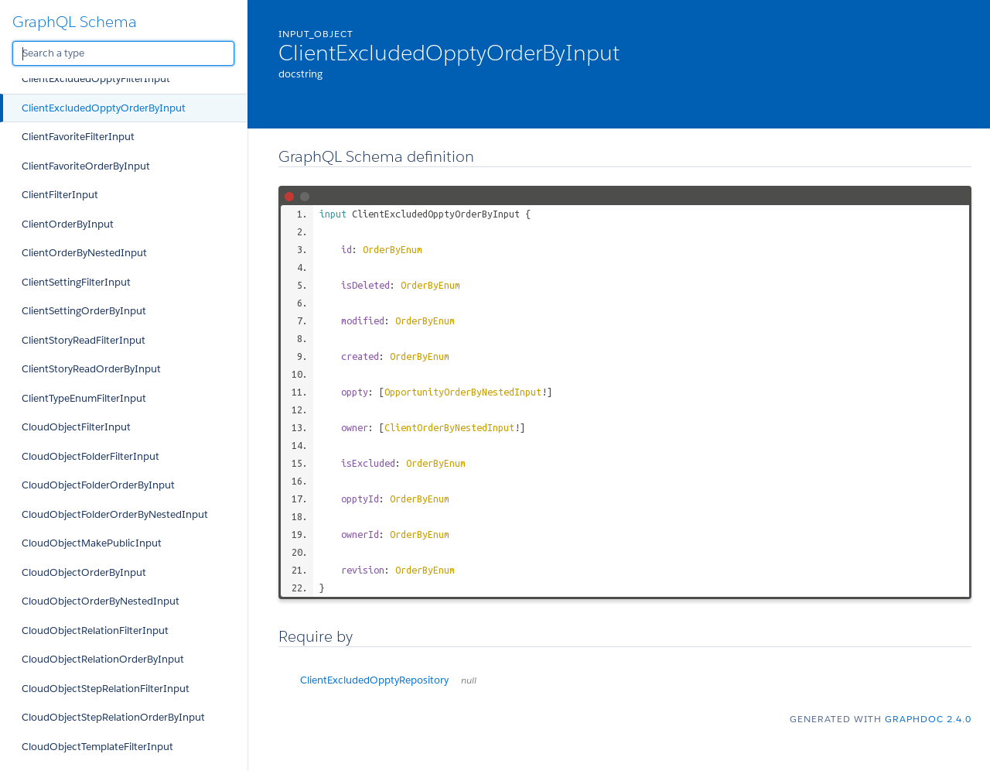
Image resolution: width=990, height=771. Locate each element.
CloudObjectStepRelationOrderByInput (113, 717)
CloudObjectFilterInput (76, 426)
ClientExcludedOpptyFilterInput (96, 78)
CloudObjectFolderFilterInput (90, 456)
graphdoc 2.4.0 (928, 718)
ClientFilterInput (60, 194)
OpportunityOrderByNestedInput (462, 391)
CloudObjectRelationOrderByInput (103, 659)
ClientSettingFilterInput (76, 282)
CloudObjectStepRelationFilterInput (105, 688)
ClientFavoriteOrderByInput (86, 166)
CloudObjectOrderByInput (84, 572)
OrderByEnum (392, 249)
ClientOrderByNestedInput (84, 252)
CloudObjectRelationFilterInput (95, 630)
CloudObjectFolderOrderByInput (98, 485)
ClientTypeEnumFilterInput (84, 398)
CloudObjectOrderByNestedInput (100, 601)
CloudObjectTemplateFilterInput (97, 746)
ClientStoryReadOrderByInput (91, 368)
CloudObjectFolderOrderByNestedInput (115, 514)
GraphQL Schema (74, 22)
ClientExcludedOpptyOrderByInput (104, 108)
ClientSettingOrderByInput (84, 310)
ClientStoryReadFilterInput (83, 340)
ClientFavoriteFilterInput (78, 136)
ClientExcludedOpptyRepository (388, 680)
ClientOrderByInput (68, 224)
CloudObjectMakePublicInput (92, 543)
